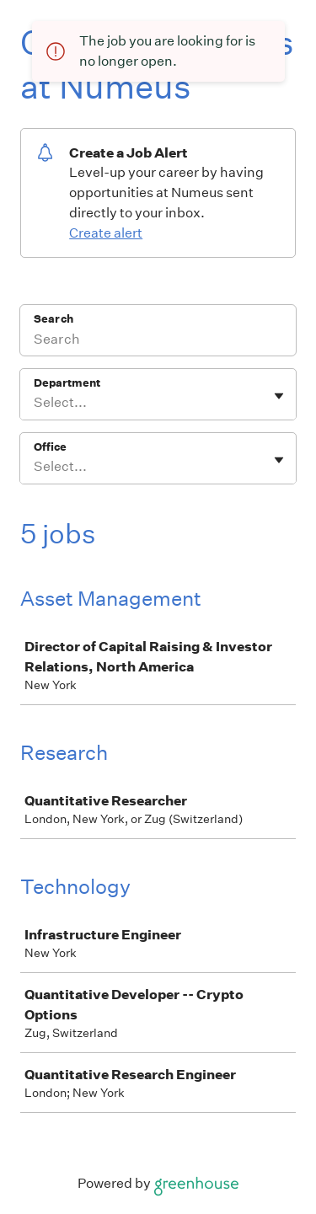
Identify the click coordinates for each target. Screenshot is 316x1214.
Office (50, 447)
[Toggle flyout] (279, 396)
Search (53, 319)
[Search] (158, 341)
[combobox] (35, 402)
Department (67, 383)
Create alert (105, 233)
